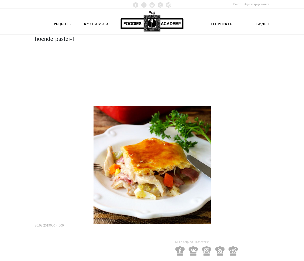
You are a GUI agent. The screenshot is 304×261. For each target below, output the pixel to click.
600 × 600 (57, 225)
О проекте (221, 24)
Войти (237, 4)
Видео (262, 24)
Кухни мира (96, 24)
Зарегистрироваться (256, 4)
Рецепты (63, 24)
